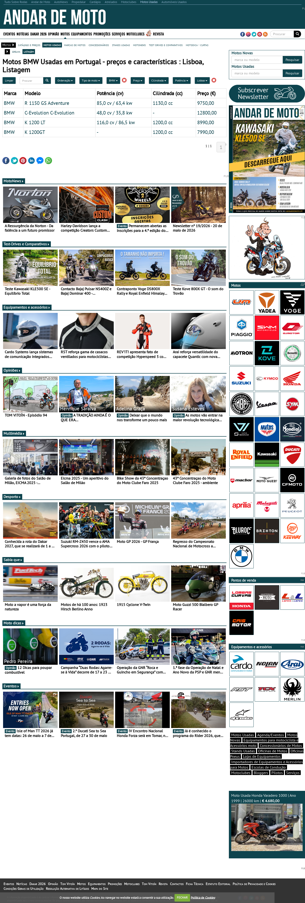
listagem (29, 51)
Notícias (23, 34)
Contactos (176, 884)
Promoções (101, 34)
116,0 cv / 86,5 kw (116, 122)
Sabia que (13, 559)
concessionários (99, 45)
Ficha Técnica (194, 884)
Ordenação (65, 80)
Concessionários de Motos (281, 745)
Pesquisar (292, 60)
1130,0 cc (163, 103)
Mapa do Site (99, 888)
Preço (137, 80)
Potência (181, 80)
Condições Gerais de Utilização (24, 888)
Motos (65, 34)
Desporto (12, 496)
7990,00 (205, 132)
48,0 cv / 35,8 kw (114, 112)
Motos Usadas (242, 735)
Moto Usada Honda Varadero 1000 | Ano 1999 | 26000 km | (267, 822)
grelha (16, 51)
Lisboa (202, 80)
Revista (158, 34)
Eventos (9, 34)
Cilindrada (158, 80)
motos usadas (52, 45)
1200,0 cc (163, 122)
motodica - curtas (197, 45)
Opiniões (12, 370)
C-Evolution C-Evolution (49, 112)
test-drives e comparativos (166, 45)
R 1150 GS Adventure (47, 103)
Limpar (9, 80)
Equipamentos (81, 34)
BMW (113, 80)
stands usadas (121, 45)
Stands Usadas (243, 751)
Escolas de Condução (269, 767)
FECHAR (182, 897)
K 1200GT (35, 132)
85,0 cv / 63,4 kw (114, 103)
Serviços (118, 34)
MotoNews (14, 181)
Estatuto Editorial (218, 884)
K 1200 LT (35, 122)
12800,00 (207, 112)
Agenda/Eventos (270, 735)
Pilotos (277, 772)
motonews (139, 45)
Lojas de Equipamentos (262, 756)
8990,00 (205, 122)
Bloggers (261, 772)
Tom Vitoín (67, 884)
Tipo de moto (91, 80)
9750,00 (205, 103)
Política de (203, 897)
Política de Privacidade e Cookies (254, 884)
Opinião (53, 34)
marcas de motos (74, 45)
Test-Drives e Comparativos (27, 244)
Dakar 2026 (38, 34)
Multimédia (14, 433)
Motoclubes (135, 34)
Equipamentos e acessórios (27, 307)
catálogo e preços (29, 45)
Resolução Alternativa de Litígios (67, 888)
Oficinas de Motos (272, 751)
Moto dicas (14, 623)
